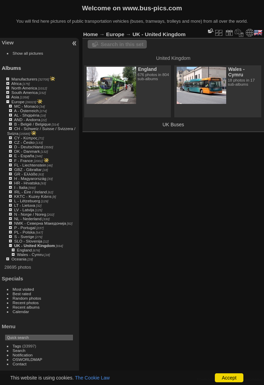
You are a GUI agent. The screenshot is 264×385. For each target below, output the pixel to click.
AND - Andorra (27, 119)
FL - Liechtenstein (30, 165)
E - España (24, 155)
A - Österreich (26, 110)
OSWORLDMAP (27, 359)
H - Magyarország (30, 178)
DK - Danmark (27, 151)
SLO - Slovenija (28, 241)
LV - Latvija (24, 209)
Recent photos (26, 302)
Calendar (21, 311)
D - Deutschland (28, 147)
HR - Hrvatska (27, 183)
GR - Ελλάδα (25, 174)
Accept (229, 378)
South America (24, 92)
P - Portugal (24, 227)
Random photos (27, 298)
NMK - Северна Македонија (40, 223)
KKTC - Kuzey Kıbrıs (33, 196)
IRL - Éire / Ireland (30, 192)
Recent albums (26, 307)
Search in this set (122, 44)
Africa (16, 83)
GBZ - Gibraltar (28, 169)
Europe (17, 101)
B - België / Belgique (32, 124)
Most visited (23, 289)
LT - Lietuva (24, 205)
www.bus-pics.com (152, 8)
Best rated (22, 293)
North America (24, 88)
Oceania (18, 259)
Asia (15, 97)
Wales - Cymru (30, 254)
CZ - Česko (24, 142)
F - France (23, 160)
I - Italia (21, 187)
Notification (23, 355)
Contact (20, 364)
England (24, 250)
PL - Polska (24, 232)
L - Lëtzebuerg (27, 201)
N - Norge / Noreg (30, 214)
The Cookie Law (92, 378)
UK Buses (173, 124)
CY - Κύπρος (25, 138)
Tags (17, 346)
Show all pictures (28, 53)
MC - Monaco (26, 106)
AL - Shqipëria (27, 115)
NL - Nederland (27, 218)
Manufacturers (24, 79)
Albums (11, 68)
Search (19, 350)
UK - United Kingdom (34, 245)
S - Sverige (24, 236)
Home (90, 34)
